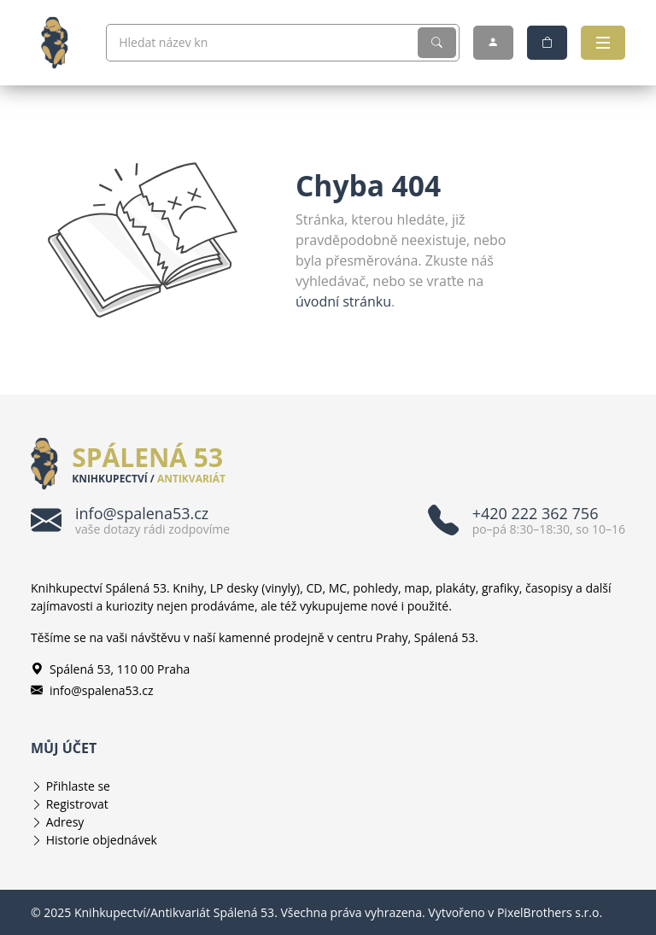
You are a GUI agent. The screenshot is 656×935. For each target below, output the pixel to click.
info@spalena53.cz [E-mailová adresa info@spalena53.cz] (92, 690)
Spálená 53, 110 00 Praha (110, 669)
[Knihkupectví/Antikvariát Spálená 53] (61, 42)
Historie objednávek (101, 840)
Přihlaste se (78, 786)
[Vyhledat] (437, 42)
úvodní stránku (343, 301)
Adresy (65, 822)
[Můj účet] (493, 43)
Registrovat (77, 804)
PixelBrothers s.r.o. (549, 912)
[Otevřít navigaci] (603, 43)
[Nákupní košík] (547, 43)
